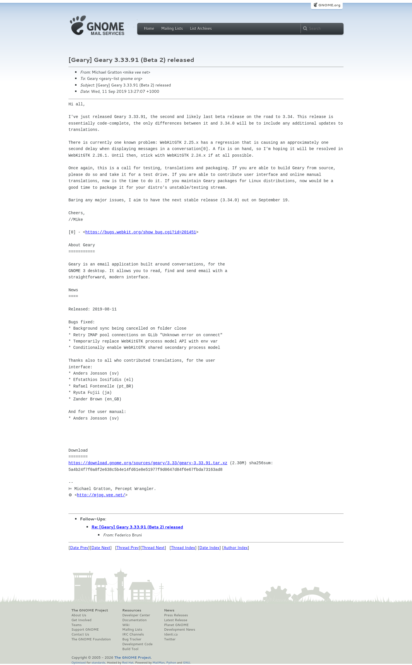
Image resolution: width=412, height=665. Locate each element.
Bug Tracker (132, 639)
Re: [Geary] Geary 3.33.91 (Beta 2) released (137, 527)
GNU (186, 662)
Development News (179, 629)
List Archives (201, 28)
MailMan (158, 662)
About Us (78, 615)
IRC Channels (133, 634)
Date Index (209, 547)
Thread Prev (128, 547)
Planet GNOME (176, 625)
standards (98, 662)
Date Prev (79, 547)
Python (171, 662)
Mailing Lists (172, 28)
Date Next (100, 547)
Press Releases (176, 615)
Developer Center (136, 615)
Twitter (169, 639)
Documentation (134, 620)
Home (149, 28)
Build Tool (130, 649)
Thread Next (153, 547)
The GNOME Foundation (91, 639)
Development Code (137, 644)
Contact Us (80, 634)
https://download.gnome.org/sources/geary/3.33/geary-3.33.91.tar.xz (147, 463)
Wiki (126, 625)
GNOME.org (329, 5)
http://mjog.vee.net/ (101, 495)
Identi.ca (171, 634)
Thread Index (183, 547)
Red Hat (128, 662)
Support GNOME (85, 629)
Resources (131, 610)
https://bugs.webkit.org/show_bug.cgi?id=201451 (140, 232)
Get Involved (81, 620)
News (169, 610)
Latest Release (175, 620)
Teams (76, 625)
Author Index (235, 547)
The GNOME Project (89, 610)
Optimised (78, 662)
